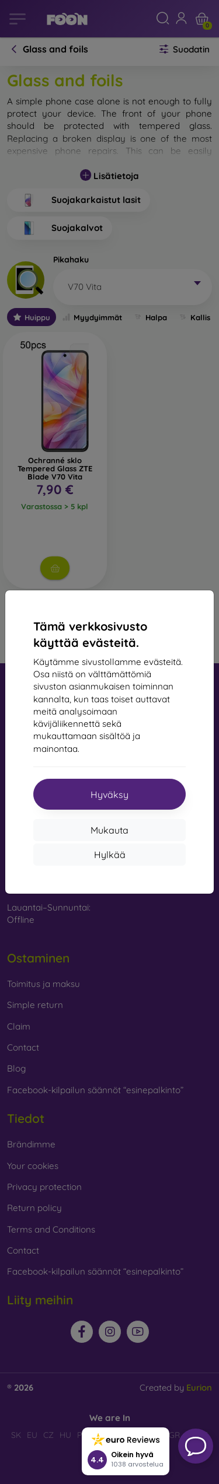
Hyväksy (109, 794)
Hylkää (110, 854)
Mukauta (109, 830)
